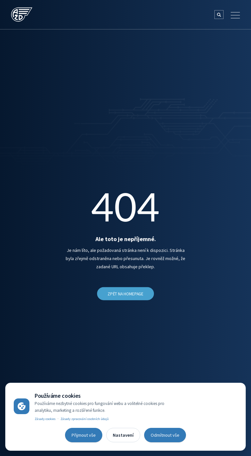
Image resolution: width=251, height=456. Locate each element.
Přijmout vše (84, 435)
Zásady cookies (45, 419)
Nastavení (123, 435)
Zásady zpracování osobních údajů (84, 419)
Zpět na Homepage (125, 294)
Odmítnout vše (165, 435)
